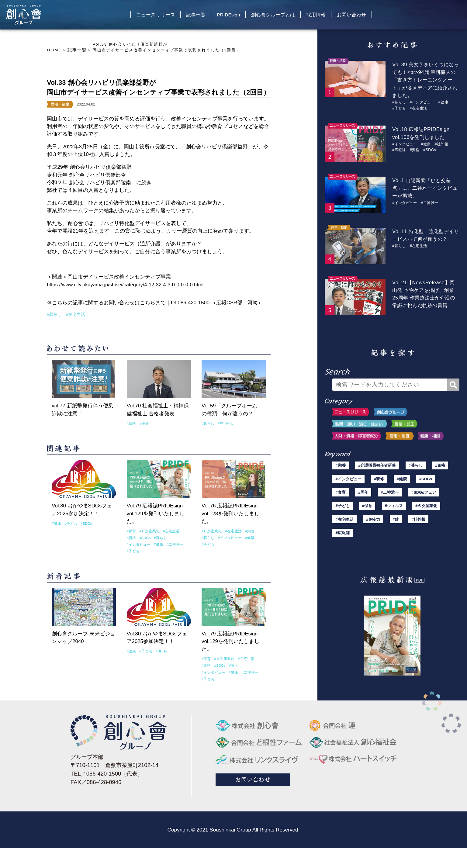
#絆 (396, 524)
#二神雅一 (171, 543)
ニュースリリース (142, 16)
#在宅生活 (74, 314)
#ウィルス (394, 509)
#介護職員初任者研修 (376, 466)
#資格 (131, 422)
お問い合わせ (368, 16)
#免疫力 (373, 524)
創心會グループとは (278, 16)
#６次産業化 (148, 530)
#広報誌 (399, 149)
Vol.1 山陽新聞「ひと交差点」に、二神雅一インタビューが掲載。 (424, 187)
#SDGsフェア (424, 495)
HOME (54, 50)
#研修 (143, 422)
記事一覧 (188, 16)
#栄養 (246, 530)
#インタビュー (138, 543)
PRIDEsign (227, 16)
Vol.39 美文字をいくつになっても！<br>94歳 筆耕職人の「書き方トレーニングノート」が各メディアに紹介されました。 (425, 80)
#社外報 (444, 143)
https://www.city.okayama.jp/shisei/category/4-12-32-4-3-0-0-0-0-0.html (126, 284)
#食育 (340, 495)
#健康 (56, 522)
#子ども (70, 522)
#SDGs (84, 522)
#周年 (364, 495)
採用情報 (326, 16)
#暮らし (54, 314)
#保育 (131, 530)
